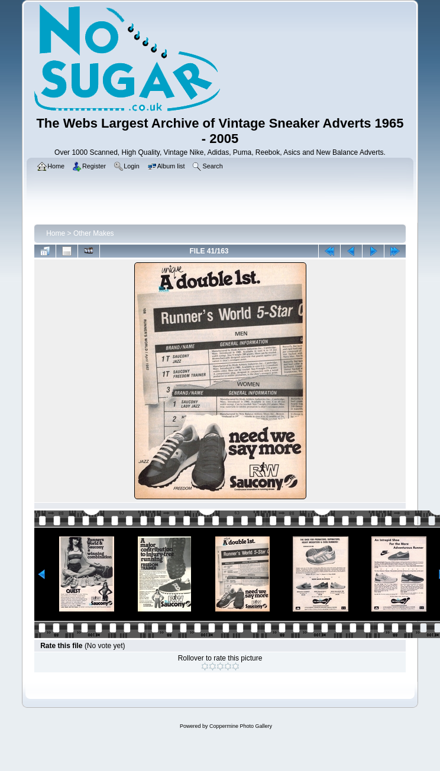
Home (55, 233)
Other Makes (93, 233)
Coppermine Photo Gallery (240, 726)
